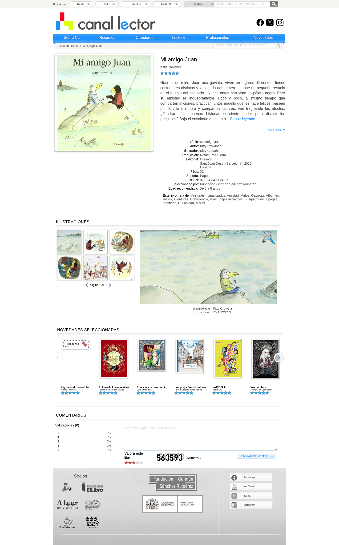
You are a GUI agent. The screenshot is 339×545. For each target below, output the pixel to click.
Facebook (249, 477)
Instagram (249, 504)
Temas (198, 3)
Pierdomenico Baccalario (111, 390)
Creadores (144, 38)
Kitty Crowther (170, 67)
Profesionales (217, 38)
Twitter (247, 495)
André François (69, 390)
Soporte (166, 3)
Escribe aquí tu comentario (200, 438)
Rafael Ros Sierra (213, 155)
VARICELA (219, 387)
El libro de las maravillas (114, 387)
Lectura (178, 38)
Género (135, 3)
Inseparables (258, 387)
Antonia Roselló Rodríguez (188, 390)
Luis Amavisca (144, 390)
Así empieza (276, 129)
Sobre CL (72, 38)
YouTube (249, 486)
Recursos (107, 38)
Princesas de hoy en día (151, 387)
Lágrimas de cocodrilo (75, 387)
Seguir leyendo (242, 119)
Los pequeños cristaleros (190, 387)
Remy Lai (217, 390)
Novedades (263, 38)
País (106, 3)
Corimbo (206, 159)
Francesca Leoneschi (261, 390)
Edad (80, 3)
